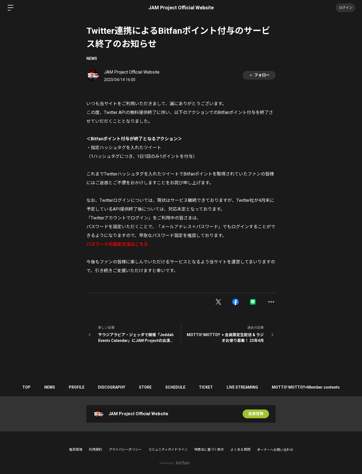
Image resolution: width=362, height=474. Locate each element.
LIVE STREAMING (242, 387)
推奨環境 (75, 449)
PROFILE (76, 387)
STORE (145, 387)
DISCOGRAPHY (111, 387)
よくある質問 (240, 449)
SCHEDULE (175, 387)
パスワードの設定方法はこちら (117, 244)
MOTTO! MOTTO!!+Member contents (306, 387)
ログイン (345, 8)
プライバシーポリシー (125, 449)
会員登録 (256, 414)
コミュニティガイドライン (168, 449)
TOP (26, 387)
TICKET (206, 387)
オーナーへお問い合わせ (275, 449)
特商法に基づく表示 (209, 449)
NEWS (91, 58)
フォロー (259, 75)
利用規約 (95, 449)
